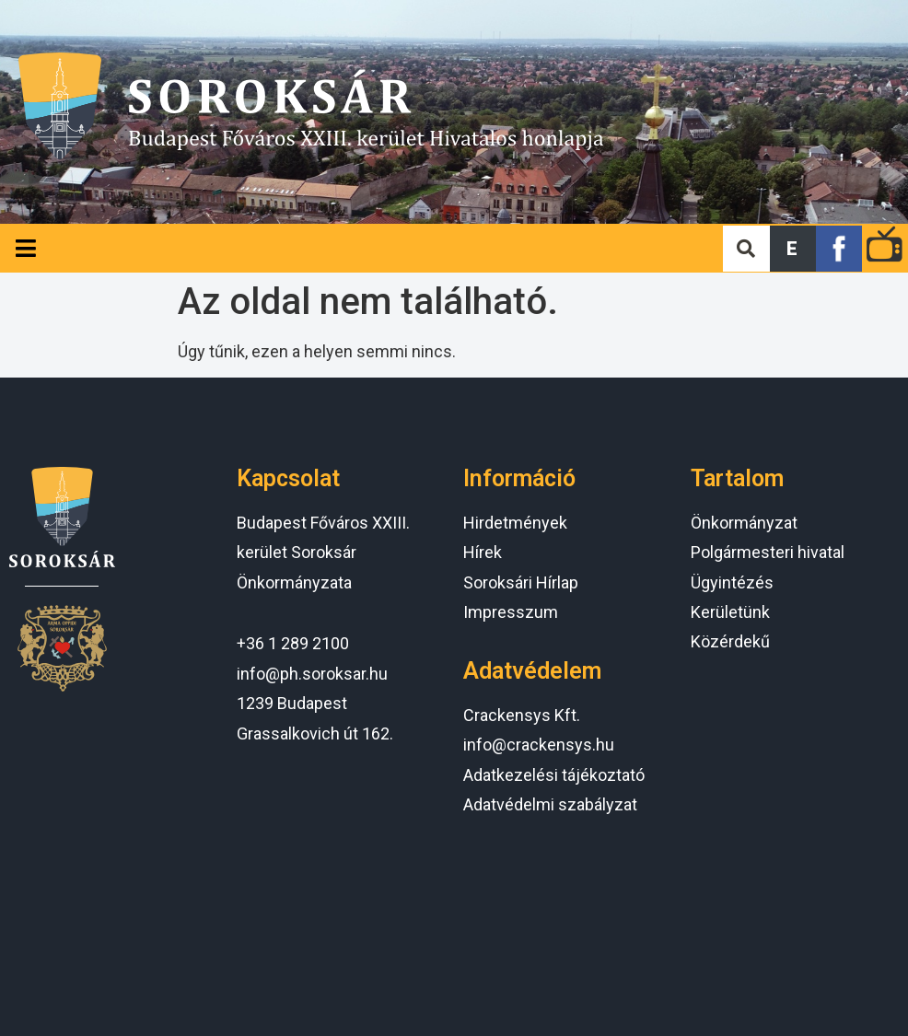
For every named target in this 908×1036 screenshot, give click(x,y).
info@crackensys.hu (538, 744)
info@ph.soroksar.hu (312, 673)
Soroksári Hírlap (520, 582)
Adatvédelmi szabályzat (550, 804)
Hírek (482, 552)
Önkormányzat (744, 522)
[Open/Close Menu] (25, 248)
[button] (793, 249)
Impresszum (510, 612)
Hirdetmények (515, 522)
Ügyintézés (732, 582)
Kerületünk (730, 612)
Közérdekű (730, 641)
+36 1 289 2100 (293, 643)
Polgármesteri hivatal (767, 552)
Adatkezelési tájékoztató (554, 775)
